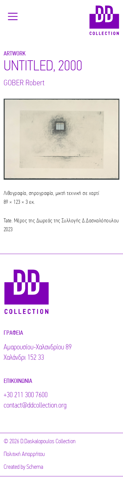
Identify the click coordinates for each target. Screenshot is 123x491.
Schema (34, 467)
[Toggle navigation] (13, 16)
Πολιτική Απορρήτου (24, 454)
